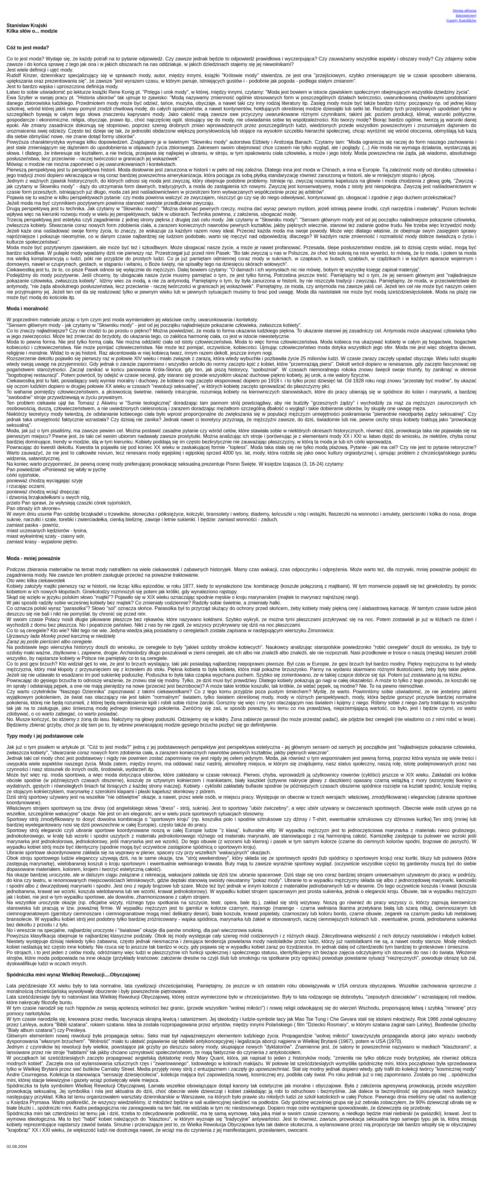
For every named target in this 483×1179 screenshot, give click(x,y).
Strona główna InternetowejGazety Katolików (461, 15)
